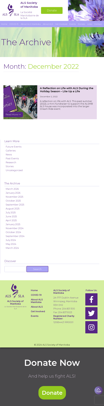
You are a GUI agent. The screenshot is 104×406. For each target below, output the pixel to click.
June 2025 (11, 216)
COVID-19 (14, 24)
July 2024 (11, 240)
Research (11, 162)
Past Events (12, 158)
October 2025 (13, 200)
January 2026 (13, 193)
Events (72, 24)
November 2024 (15, 228)
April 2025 (11, 220)
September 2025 (15, 204)
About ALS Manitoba (31, 24)
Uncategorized (14, 170)
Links (89, 24)
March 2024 (12, 248)
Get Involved (61, 24)
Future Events (13, 146)
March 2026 (12, 189)
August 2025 (13, 208)
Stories (10, 166)
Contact (98, 24)
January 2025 (13, 224)
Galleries (11, 150)
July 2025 (11, 212)
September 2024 (15, 236)
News (9, 154)
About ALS (48, 24)
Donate (52, 10)
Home (4, 24)
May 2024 (11, 244)
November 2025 (14, 197)
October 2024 (13, 232)
